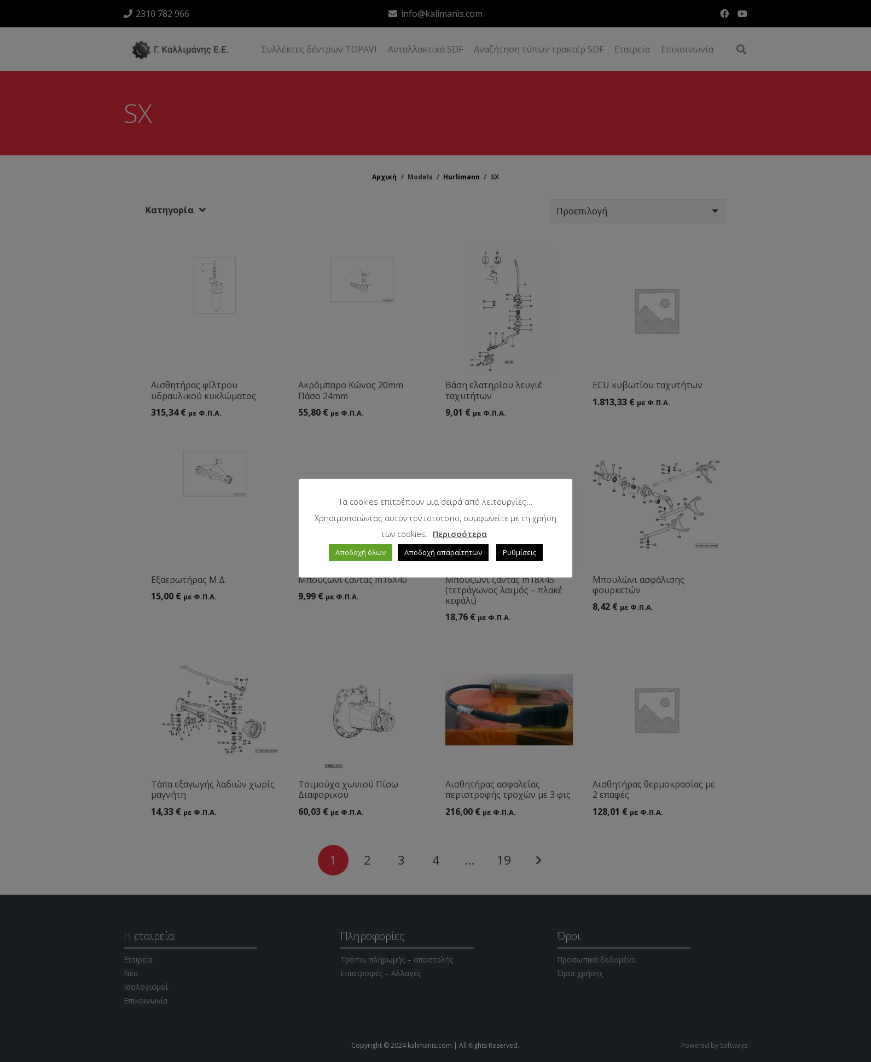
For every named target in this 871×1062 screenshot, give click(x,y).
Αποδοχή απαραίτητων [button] (443, 552)
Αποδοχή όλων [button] (360, 552)
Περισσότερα (460, 533)
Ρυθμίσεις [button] (519, 552)
